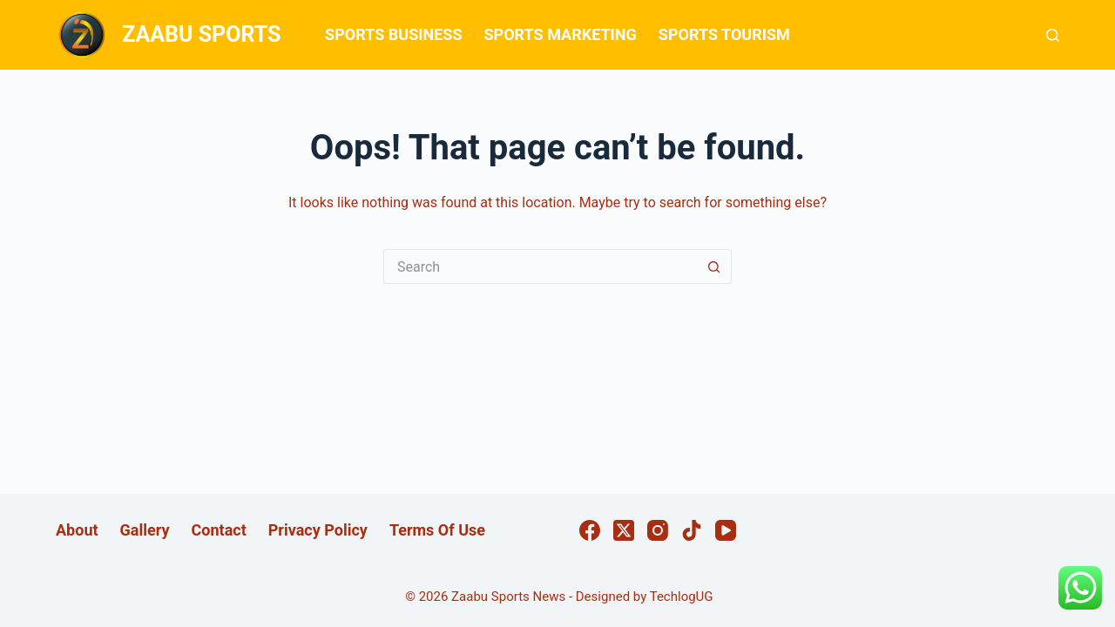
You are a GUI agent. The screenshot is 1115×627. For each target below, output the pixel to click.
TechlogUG (681, 596)
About (77, 530)
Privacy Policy (318, 530)
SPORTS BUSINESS (393, 34)
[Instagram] (657, 530)
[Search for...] (540, 266)
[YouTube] (725, 530)
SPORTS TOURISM (724, 34)
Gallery (145, 530)
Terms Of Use (437, 530)
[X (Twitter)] (623, 530)
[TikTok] (691, 530)
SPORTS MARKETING (559, 34)
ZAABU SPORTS (201, 34)
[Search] (1052, 35)
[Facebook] (589, 530)
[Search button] (714, 266)
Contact (219, 530)
